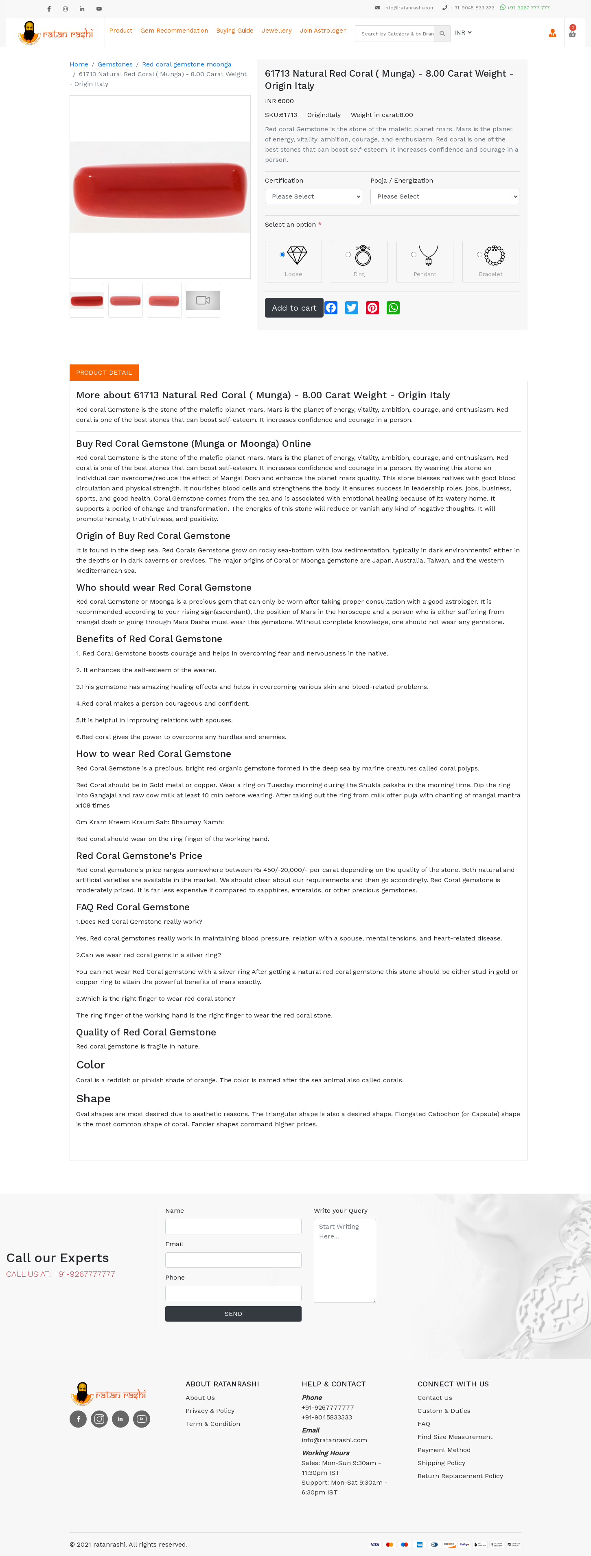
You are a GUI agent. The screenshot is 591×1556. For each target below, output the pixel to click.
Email (174, 1244)
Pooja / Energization (401, 180)
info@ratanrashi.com (405, 8)
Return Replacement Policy (460, 1476)
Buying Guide (235, 30)
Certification (284, 180)
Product (120, 30)
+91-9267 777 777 (525, 8)
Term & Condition (213, 1424)
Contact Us (435, 1398)
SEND (233, 1314)
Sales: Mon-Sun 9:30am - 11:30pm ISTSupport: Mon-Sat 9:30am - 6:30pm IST (344, 1472)
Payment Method (444, 1450)
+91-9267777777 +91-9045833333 (328, 1407)
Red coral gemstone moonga (187, 64)
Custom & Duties (444, 1411)
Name (174, 1210)
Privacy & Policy (210, 1411)
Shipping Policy (441, 1463)
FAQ (424, 1424)
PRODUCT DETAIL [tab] (104, 372)
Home (79, 64)
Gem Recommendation (174, 30)
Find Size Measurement (455, 1437)
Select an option (293, 224)
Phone (175, 1277)
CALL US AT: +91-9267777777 (60, 1274)
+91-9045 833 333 (468, 8)
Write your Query (341, 1210)
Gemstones (115, 64)
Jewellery (277, 30)
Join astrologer (323, 30)
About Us (200, 1398)
